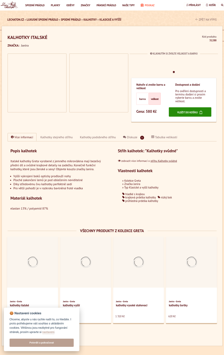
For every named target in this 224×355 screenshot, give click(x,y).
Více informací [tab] (22, 137)
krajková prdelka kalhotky (139, 197)
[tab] (56, 137)
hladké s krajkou (133, 194)
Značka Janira (132, 184)
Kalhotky (90, 19)
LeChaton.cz (15, 19)
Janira (25, 45)
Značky (85, 5)
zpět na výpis (206, 19)
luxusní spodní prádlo (42, 19)
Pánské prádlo (106, 5)
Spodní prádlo (35, 5)
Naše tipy (128, 5)
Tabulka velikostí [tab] (164, 137)
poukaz (148, 5)
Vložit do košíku (190, 112)
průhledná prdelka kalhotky (140, 201)
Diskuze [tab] (133, 137)
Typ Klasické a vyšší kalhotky (141, 187)
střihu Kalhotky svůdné (164, 161)
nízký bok (165, 197)
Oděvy (70, 5)
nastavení (48, 332)
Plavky (55, 5)
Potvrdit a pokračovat (41, 342)
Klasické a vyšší (110, 19)
